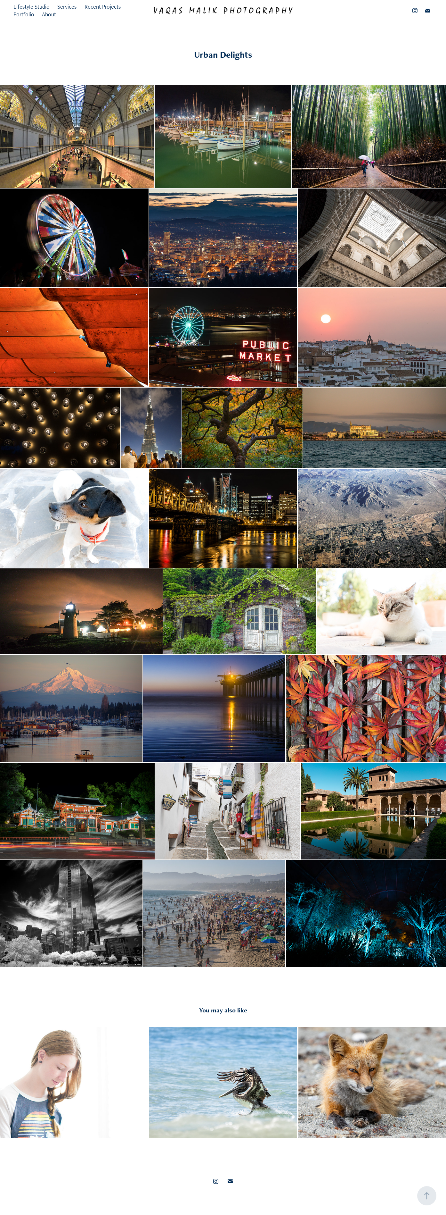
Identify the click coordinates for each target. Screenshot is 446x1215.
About (49, 14)
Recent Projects (103, 6)
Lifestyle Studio (31, 6)
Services (67, 6)
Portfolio (23, 14)
